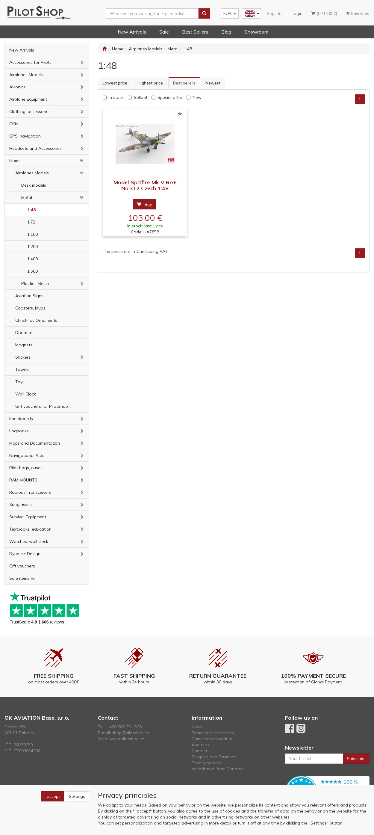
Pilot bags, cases (26, 467)
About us (200, 745)
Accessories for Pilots (30, 62)
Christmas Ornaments (36, 320)
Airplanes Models (26, 74)
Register (275, 13)
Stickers (23, 357)
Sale (164, 32)
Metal (26, 197)
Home (15, 160)
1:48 (31, 209)
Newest (212, 83)
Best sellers (184, 83)
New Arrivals (132, 32)
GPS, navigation (25, 136)
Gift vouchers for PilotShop (41, 406)
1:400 (32, 259)
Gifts (13, 123)
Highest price (150, 83)
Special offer (170, 97)
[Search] (204, 13)
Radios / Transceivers (30, 492)
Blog (226, 32)
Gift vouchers (22, 566)
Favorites (357, 13)
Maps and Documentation (34, 443)
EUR (229, 13)
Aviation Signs (29, 295)
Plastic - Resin (35, 283)
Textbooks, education (30, 529)
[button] (82, 62)
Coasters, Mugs (30, 308)
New (197, 97)
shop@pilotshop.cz (130, 733)
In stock (116, 97)
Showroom (256, 32)
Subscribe (356, 758)
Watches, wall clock (28, 541)
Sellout (140, 97)
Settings (77, 796)
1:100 (32, 234)
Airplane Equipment (28, 99)
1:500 (32, 271)
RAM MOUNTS (23, 480)
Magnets (23, 345)
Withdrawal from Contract (218, 768)
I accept (52, 796)
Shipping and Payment (214, 756)
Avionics (17, 87)
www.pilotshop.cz (126, 739)
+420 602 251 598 (124, 727)
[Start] (104, 49)
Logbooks (19, 431)
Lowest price (114, 83)
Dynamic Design (24, 553)
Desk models (33, 185)
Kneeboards (21, 418)
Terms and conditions (213, 733)
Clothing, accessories (30, 111)
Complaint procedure (212, 739)
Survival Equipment (27, 517)
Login (297, 13)
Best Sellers (195, 32)
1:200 (32, 246)
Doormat (24, 332)
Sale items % (22, 578)
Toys (20, 381)
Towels (22, 369)
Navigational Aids (26, 455)
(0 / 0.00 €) (324, 13)
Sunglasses (20, 504)
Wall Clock (25, 394)
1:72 (31, 222)
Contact (199, 751)
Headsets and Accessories (35, 148)
